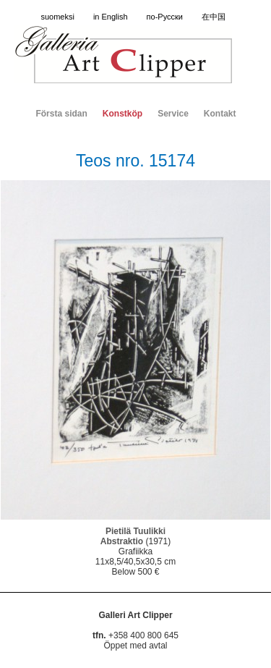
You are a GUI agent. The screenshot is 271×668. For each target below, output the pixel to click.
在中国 (213, 16)
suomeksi (57, 16)
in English (110, 16)
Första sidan (61, 114)
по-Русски (165, 16)
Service (173, 114)
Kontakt (220, 114)
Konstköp (122, 114)
